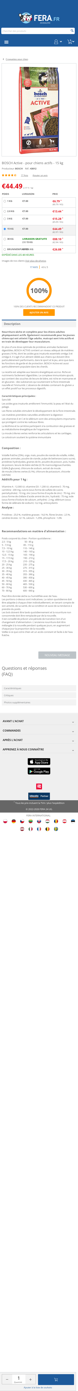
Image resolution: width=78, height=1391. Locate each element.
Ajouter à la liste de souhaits (38, 1387)
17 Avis (24, 175)
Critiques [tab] (9, 695)
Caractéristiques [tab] (12, 688)
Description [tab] (12, 324)
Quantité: (18, 1382)
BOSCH (19, 168)
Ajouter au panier (56, 1379)
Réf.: (27, 168)
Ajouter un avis (40, 175)
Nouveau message (57, 655)
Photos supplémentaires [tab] (17, 702)
